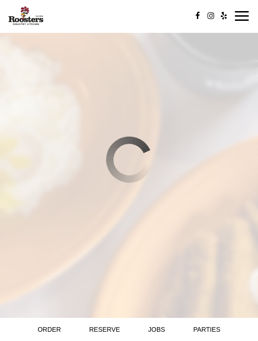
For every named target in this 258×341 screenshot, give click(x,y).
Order (49, 329)
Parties (206, 329)
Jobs (156, 329)
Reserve (104, 329)
